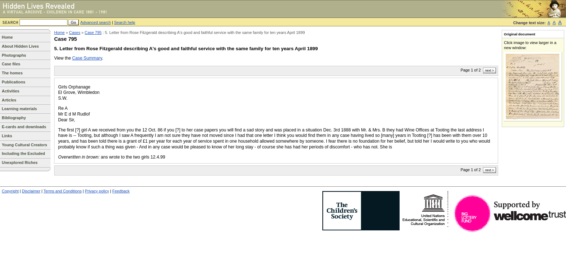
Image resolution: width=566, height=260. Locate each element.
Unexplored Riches (20, 162)
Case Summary (87, 58)
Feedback (121, 191)
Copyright (10, 191)
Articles (9, 100)
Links (7, 136)
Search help (124, 22)
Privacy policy (97, 191)
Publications (13, 82)
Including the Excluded (23, 153)
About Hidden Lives (20, 46)
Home (7, 37)
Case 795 (93, 32)
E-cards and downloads (24, 127)
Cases (74, 32)
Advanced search (95, 22)
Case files (11, 64)
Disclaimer (31, 191)
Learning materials (19, 109)
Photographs (14, 55)
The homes (12, 73)
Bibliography (14, 118)
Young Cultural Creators (24, 145)
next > (489, 70)
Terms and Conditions (63, 191)
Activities (10, 91)
